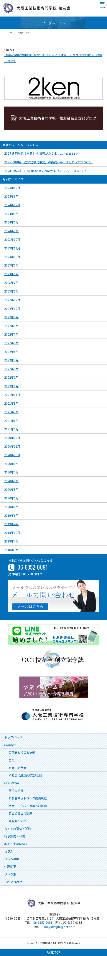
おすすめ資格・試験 (17, 828)
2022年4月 (11, 360)
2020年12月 (12, 437)
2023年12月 (12, 239)
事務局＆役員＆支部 (22, 752)
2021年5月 (11, 429)
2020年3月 (11, 489)
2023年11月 (12, 248)
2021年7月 (11, 412)
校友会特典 (11, 783)
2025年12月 (12, 187)
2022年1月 (11, 386)
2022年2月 (11, 377)
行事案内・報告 (14, 836)
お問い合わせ (13, 882)
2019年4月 (11, 524)
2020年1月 (11, 506)
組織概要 (10, 745)
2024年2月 (11, 231)
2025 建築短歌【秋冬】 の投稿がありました (42, 153)
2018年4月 (11, 541)
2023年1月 (11, 291)
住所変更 (10, 866)
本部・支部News (15, 843)
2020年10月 (12, 455)
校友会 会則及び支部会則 (25, 775)
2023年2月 (11, 282)
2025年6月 (11, 196)
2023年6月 (11, 265)
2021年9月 (11, 403)
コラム (8, 851)
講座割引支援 (17, 821)
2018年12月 (12, 532)
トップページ (13, 737)
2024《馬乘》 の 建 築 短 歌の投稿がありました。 (46, 171)
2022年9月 (11, 317)
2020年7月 (11, 472)
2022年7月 (11, 334)
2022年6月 (11, 343)
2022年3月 (11, 369)
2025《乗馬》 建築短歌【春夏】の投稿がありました (48, 162)
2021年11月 (12, 394)
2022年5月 (11, 351)
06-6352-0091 (42, 922)
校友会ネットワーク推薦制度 (28, 798)
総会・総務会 (17, 767)
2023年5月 (11, 274)
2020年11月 (12, 446)
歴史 (11, 760)
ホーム (11, 32)
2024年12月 (12, 205)
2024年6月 (11, 222)
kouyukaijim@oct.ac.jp (59, 926)
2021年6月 (11, 420)
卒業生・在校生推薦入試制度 (28, 805)
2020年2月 (11, 498)
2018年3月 (11, 550)
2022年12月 (12, 300)
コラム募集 (11, 859)
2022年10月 (12, 308)
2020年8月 (11, 463)
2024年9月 (11, 213)
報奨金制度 (16, 790)
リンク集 (10, 874)
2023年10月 (12, 256)
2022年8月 (11, 325)
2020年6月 (11, 481)
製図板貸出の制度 (20, 813)
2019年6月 (11, 515)
